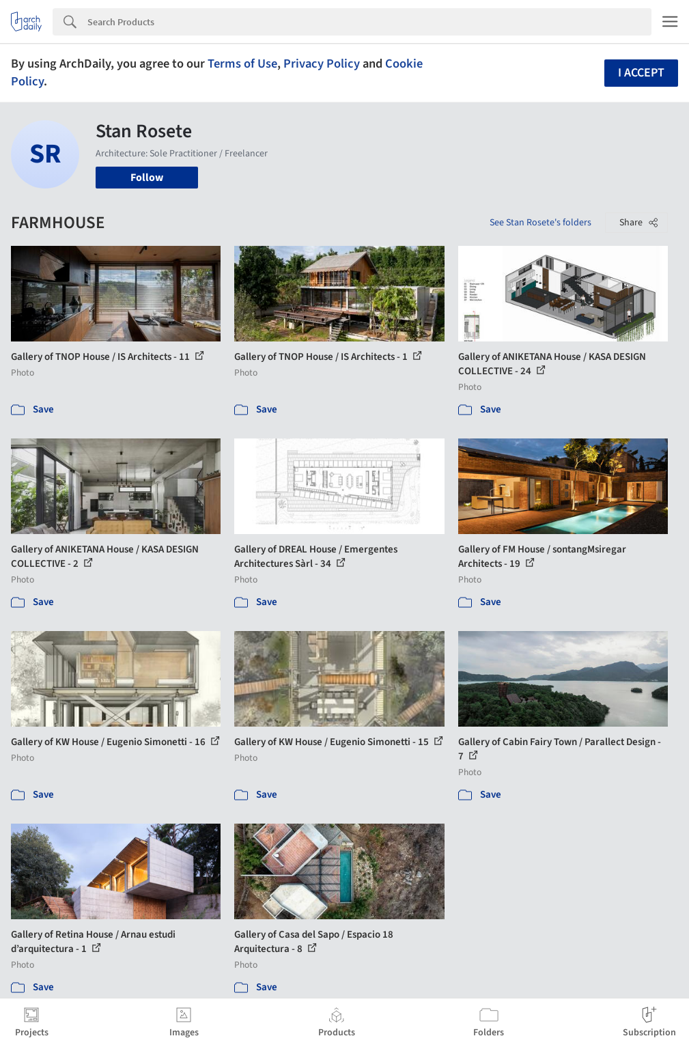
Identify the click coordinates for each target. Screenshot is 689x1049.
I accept (641, 72)
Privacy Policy (321, 63)
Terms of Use (242, 63)
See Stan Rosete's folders (540, 222)
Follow (146, 177)
